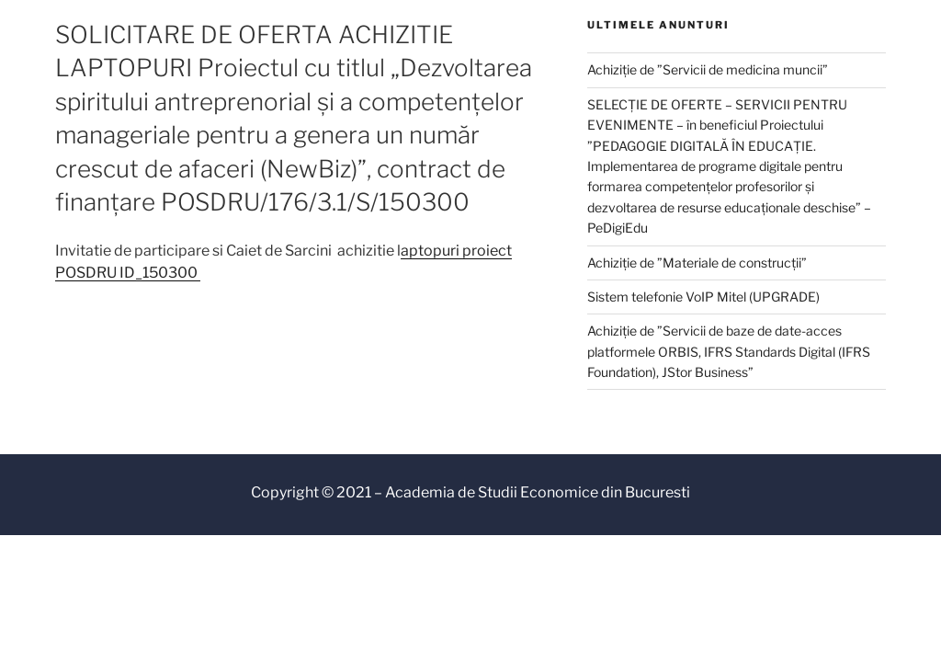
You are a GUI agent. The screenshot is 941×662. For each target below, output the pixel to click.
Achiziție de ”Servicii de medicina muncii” (707, 69)
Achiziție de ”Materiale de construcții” (697, 262)
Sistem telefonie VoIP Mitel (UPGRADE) (703, 296)
